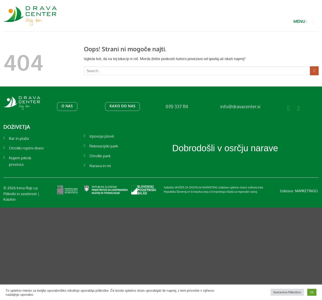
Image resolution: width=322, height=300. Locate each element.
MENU (297, 21)
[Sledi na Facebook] (290, 108)
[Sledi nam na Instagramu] (300, 108)
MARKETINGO (307, 191)
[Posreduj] (314, 70)
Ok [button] (312, 292)
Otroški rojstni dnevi (26, 148)
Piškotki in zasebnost (20, 194)
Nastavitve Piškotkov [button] (287, 292)
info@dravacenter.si (240, 106)
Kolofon (9, 199)
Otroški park (100, 155)
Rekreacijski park (103, 146)
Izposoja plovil (101, 136)
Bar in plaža (19, 138)
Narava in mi (100, 165)
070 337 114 (177, 106)
